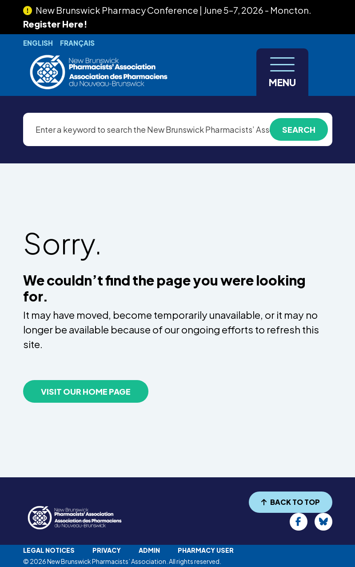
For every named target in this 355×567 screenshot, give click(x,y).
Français (77, 43)
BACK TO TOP (290, 502)
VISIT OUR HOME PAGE (86, 391)
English (38, 43)
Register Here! (55, 23)
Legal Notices (49, 550)
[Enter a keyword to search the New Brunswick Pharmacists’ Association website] (177, 129)
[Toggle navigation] (282, 72)
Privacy (106, 550)
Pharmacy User (206, 550)
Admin (149, 550)
